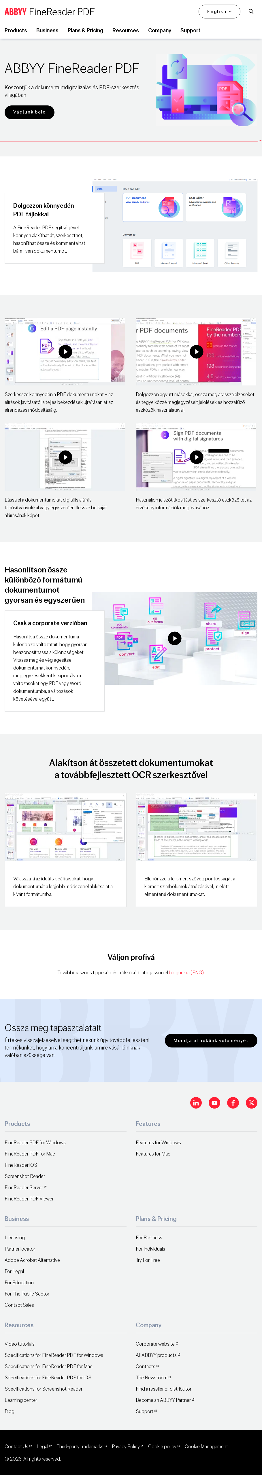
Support (144, 1411)
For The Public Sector (27, 1294)
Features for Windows (158, 1143)
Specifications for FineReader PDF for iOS (48, 1378)
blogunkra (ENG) (186, 973)
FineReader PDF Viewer (29, 1199)
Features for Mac (153, 1154)
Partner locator (20, 1249)
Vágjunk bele (29, 112)
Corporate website (155, 1344)
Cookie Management (206, 1447)
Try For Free (148, 1260)
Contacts (145, 1367)
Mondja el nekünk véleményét (211, 1040)
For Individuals (150, 1249)
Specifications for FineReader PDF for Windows (54, 1355)
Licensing (15, 1238)
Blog (9, 1411)
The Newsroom (151, 1378)
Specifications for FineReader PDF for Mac (49, 1367)
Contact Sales (19, 1305)
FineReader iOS (21, 1165)
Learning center (21, 1400)
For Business (149, 1238)
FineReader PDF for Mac (30, 1154)
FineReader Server (24, 1188)
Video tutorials (20, 1344)
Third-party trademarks (79, 1447)
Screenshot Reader (25, 1176)
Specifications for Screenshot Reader (43, 1389)
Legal (42, 1447)
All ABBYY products (156, 1355)
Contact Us (16, 1447)
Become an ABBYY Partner (163, 1400)
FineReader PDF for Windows (35, 1143)
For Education (19, 1283)
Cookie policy (162, 1447)
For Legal (14, 1271)
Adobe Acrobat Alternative (32, 1260)
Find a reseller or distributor (163, 1389)
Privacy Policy (126, 1447)
